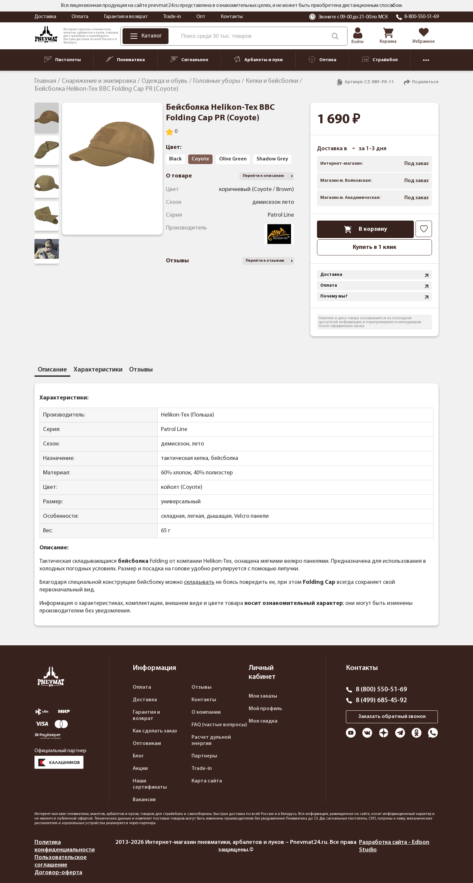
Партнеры (204, 756)
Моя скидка (263, 721)
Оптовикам (147, 743)
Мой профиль (265, 708)
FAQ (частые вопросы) (219, 725)
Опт (200, 16)
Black (175, 159)
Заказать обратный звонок (392, 716)
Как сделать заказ (155, 731)
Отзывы (201, 687)
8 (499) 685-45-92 (381, 700)
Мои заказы (263, 696)
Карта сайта (206, 781)
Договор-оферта (58, 873)
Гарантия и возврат (126, 16)
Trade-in (172, 16)
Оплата (80, 16)
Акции (140, 768)
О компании (206, 712)
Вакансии (144, 799)
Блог (138, 756)
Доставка (45, 16)
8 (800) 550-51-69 (381, 689)
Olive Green (233, 159)
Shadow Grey (272, 159)
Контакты (232, 16)
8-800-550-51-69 (421, 16)
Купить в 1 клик (374, 247)
